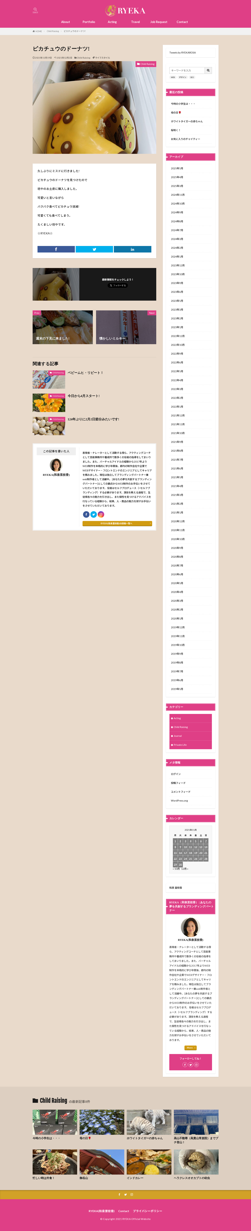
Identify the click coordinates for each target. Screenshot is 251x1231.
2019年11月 (178, 636)
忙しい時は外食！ (44, 1178)
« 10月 (176, 868)
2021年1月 (177, 512)
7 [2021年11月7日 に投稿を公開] (206, 841)
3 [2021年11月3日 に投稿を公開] (185, 841)
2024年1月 (177, 256)
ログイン (176, 773)
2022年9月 (177, 353)
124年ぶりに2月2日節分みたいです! (93, 419)
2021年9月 (177, 441)
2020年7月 (177, 565)
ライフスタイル (102, 57)
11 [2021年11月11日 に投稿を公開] (190, 846)
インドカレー (135, 1178)
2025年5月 (177, 168)
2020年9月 (177, 547)
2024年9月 (177, 212)
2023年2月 (177, 318)
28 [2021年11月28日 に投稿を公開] (205, 858)
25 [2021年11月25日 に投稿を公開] (190, 858)
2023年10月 (178, 274)
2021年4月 (177, 486)
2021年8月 (177, 450)
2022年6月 (177, 362)
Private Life (180, 744)
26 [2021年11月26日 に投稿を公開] (195, 858)
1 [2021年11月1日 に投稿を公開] (175, 841)
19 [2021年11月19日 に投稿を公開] (195, 852)
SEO (192, 77)
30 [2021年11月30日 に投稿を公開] (180, 864)
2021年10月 (178, 433)
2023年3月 (177, 309)
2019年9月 (177, 653)
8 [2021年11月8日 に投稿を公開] (175, 846)
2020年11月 (178, 530)
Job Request (158, 22)
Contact (182, 22)
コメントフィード (180, 791)
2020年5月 (177, 583)
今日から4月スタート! (84, 396)
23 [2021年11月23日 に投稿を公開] (180, 858)
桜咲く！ (176, 130)
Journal (178, 735)
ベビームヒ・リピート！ (86, 373)
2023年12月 (178, 265)
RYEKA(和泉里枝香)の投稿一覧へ (116, 523)
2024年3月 (177, 238)
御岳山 (84, 1178)
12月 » (184, 868)
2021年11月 (178, 424)
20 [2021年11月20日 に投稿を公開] (200, 852)
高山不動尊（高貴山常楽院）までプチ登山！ (196, 1140)
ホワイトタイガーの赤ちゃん (187, 121)
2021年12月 (178, 415)
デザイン (182, 77)
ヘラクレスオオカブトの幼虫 (192, 1178)
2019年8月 (177, 662)
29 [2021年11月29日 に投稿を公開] (175, 864)
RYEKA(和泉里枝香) (101, 1211)
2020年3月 (177, 600)
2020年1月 (177, 618)
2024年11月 (178, 194)
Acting (112, 22)
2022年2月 (177, 397)
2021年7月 (177, 459)
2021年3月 (177, 494)
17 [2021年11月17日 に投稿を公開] (185, 852)
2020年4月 (177, 591)
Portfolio (89, 22)
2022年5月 (177, 371)
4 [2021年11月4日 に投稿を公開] (190, 841)
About (65, 22)
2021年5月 (177, 477)
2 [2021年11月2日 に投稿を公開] (180, 841)
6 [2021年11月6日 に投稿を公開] (201, 841)
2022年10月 (178, 344)
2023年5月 (177, 300)
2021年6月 (177, 468)
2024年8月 (177, 221)
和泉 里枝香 (175, 887)
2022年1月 (177, 406)
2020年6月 (177, 574)
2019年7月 (177, 671)
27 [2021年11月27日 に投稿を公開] (200, 858)
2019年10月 (178, 644)
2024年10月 (178, 203)
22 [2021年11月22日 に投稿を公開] (175, 858)
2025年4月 (177, 177)
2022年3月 (177, 389)
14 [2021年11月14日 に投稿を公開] (205, 846)
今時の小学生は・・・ (183, 103)
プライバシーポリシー (147, 1211)
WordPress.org (179, 800)
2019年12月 (178, 627)
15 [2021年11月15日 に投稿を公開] (175, 852)
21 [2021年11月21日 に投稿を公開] (205, 852)
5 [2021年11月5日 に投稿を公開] (195, 841)
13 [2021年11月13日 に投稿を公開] (200, 846)
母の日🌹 (176, 112)
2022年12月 (178, 336)
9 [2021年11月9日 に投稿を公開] (180, 846)
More (190, 1047)
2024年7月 (177, 230)
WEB (173, 77)
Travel (135, 22)
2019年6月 (177, 680)
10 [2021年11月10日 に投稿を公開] (185, 846)
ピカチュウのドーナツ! (75, 31)
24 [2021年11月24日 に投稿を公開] (185, 858)
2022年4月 (177, 380)
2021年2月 (177, 503)
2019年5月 (177, 689)
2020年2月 (177, 609)
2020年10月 (178, 539)
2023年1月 (177, 327)
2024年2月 (177, 247)
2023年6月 (177, 291)
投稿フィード (178, 782)
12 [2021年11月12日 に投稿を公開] (195, 846)
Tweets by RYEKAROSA (182, 52)
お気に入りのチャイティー (185, 139)
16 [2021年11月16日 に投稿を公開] (180, 852)
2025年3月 (177, 185)
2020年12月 (178, 521)
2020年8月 (177, 556)
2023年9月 (177, 283)
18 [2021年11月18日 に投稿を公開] (190, 852)
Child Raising (53, 31)
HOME (39, 31)
